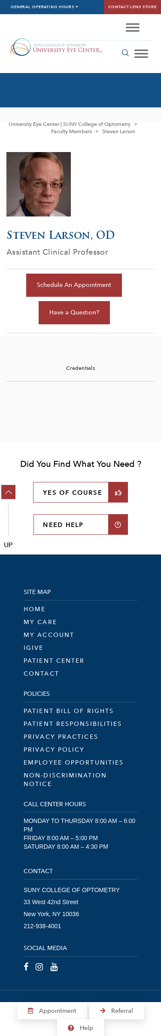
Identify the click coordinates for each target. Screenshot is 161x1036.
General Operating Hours (45, 6)
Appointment (52, 1011)
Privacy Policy (54, 749)
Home (35, 609)
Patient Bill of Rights (69, 711)
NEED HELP (63, 525)
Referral (116, 1011)
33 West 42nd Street (51, 902)
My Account (49, 635)
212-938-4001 (42, 926)
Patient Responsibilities (73, 724)
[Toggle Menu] (133, 28)
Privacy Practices (61, 736)
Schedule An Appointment (74, 285)
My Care (40, 622)
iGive (34, 648)
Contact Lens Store (132, 6)
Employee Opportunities (74, 762)
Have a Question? (74, 312)
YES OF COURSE (72, 493)
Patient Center (54, 660)
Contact (41, 673)
